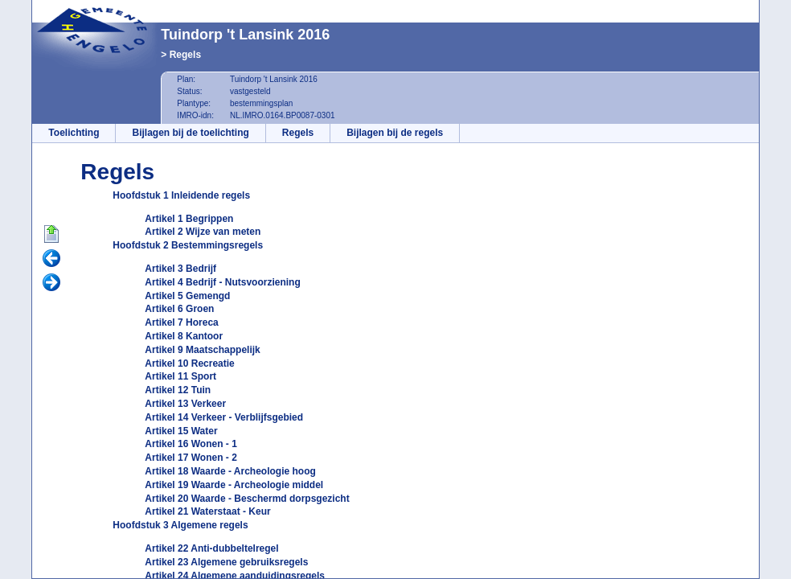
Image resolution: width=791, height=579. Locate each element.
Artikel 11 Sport (180, 376)
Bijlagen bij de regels (394, 132)
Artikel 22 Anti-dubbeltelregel (211, 548)
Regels (185, 54)
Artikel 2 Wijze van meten (202, 231)
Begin (51, 234)
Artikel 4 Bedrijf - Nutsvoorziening (222, 282)
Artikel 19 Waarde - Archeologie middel (234, 485)
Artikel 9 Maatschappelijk (202, 349)
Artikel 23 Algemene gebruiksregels (226, 562)
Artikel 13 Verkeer (185, 403)
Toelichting (73, 132)
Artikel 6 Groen (179, 308)
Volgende (51, 283)
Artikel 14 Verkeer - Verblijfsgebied (224, 417)
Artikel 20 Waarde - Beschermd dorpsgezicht (247, 498)
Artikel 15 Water (181, 431)
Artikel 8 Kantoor (184, 336)
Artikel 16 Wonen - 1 (190, 444)
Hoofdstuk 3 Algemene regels (180, 525)
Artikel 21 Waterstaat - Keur (207, 511)
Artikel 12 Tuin (178, 390)
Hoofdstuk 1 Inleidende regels (181, 195)
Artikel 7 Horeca (181, 322)
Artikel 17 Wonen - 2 (190, 457)
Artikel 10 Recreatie (189, 363)
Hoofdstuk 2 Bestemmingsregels (188, 245)
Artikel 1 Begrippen (189, 218)
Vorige (51, 259)
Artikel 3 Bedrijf (180, 268)
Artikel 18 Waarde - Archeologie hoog (230, 471)
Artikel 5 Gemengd (187, 296)
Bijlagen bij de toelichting (190, 132)
